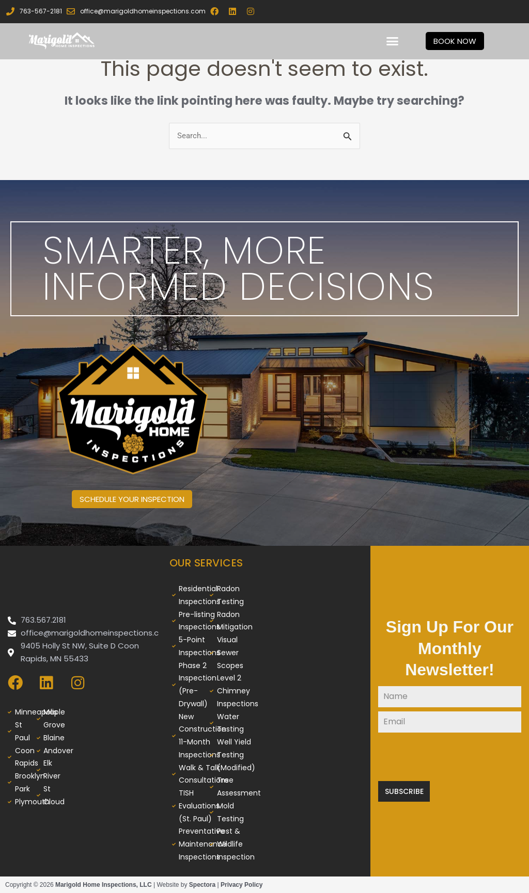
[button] (392, 41)
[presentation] (449, 757)
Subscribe (404, 791)
